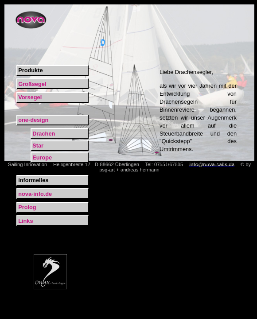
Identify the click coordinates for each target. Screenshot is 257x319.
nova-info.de (35, 194)
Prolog (27, 207)
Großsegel (32, 84)
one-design (33, 120)
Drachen (43, 133)
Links (25, 221)
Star (37, 145)
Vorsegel (30, 97)
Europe (42, 157)
